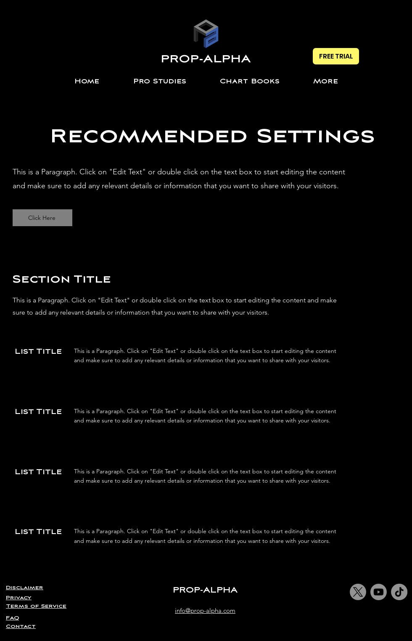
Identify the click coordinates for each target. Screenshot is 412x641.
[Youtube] (378, 592)
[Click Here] (42, 217)
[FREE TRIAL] (336, 56)
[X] (358, 592)
